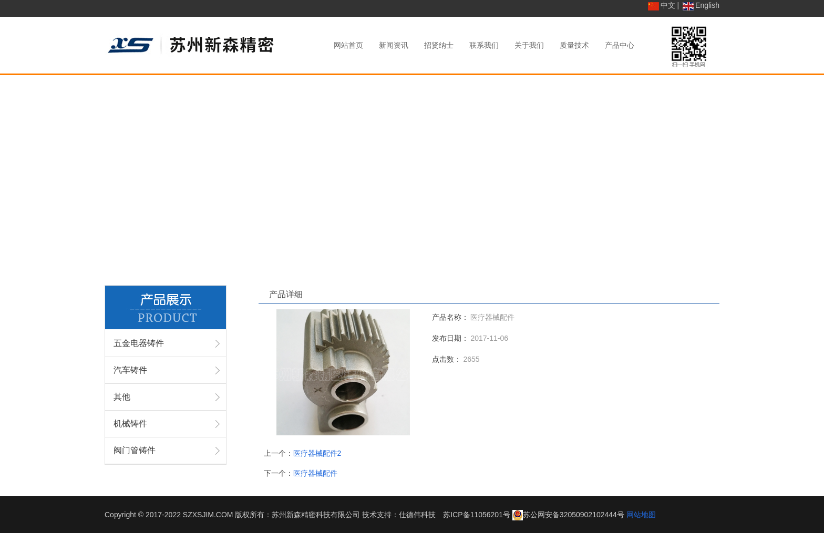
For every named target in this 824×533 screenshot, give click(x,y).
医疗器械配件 (315, 473)
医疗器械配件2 (317, 453)
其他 (122, 396)
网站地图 (641, 514)
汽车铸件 (130, 369)
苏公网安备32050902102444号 (573, 514)
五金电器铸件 (139, 343)
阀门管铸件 (135, 450)
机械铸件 (130, 423)
